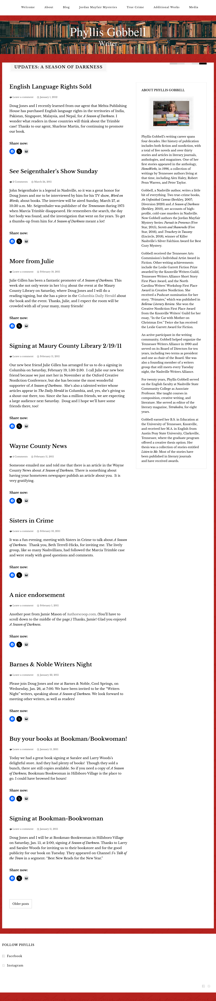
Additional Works (167, 7)
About (48, 7)
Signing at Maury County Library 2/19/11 (65, 346)
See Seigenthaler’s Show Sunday (53, 171)
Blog (66, 7)
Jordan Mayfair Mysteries (98, 7)
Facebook (14, 956)
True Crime (135, 7)
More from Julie (31, 261)
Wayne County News (38, 446)
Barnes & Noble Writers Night (50, 664)
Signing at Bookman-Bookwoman (56, 818)
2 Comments (20, 181)
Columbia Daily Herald (97, 296)
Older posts (20, 904)
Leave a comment (23, 97)
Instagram (15, 965)
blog (63, 286)
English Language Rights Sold (50, 86)
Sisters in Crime (31, 520)
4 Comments (20, 456)
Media (193, 7)
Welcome (28, 7)
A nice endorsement (37, 595)
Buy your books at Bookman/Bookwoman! (68, 739)
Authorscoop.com (81, 614)
